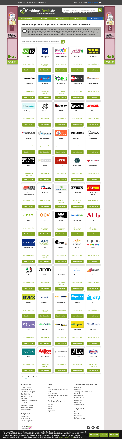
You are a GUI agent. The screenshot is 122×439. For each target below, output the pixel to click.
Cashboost (77, 387)
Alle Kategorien (26, 409)
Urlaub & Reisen (26, 387)
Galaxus (90, 12)
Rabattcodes (25, 416)
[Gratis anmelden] (93, 2)
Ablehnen (104, 435)
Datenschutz (78, 416)
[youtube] (93, 427)
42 (33, 377)
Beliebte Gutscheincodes (82, 398)
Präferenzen (114, 435)
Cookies (76, 413)
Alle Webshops (79, 404)
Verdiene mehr (78, 396)
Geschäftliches (25, 394)
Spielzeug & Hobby (27, 405)
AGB (75, 411)
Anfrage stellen (52, 393)
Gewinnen (77, 389)
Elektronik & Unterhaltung (29, 401)
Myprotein (84, 12)
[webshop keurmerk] (27, 429)
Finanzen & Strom (26, 389)
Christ (68, 12)
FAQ (49, 387)
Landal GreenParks (75, 12)
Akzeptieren (94, 435)
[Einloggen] (82, 2)
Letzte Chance (78, 402)
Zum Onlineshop (28, 70)
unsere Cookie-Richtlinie (66, 437)
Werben (50, 408)
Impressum (51, 411)
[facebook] (88, 427)
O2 (94, 12)
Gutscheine (95, 18)
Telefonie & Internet (27, 407)
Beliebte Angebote (27, 421)
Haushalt (24, 403)
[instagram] (98, 427)
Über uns (50, 404)
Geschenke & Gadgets (28, 392)
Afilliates (50, 406)
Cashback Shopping (26, 18)
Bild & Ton (24, 398)
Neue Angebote (26, 418)
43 (36, 377)
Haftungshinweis (79, 418)
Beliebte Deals (78, 400)
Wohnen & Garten (26, 396)
